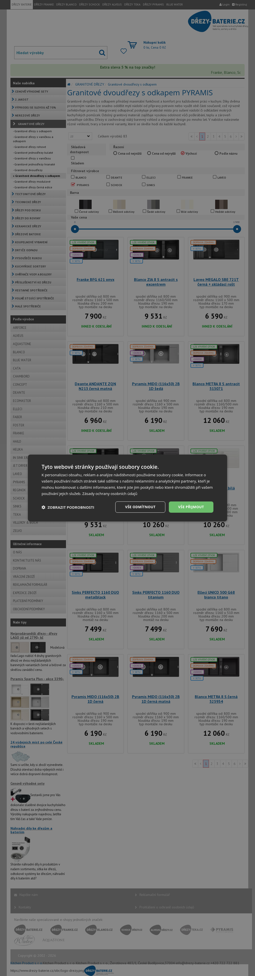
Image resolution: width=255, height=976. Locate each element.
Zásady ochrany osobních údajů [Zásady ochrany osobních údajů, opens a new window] (109, 493)
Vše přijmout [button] (191, 506)
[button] (68, 507)
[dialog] (127, 488)
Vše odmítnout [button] (140, 506)
